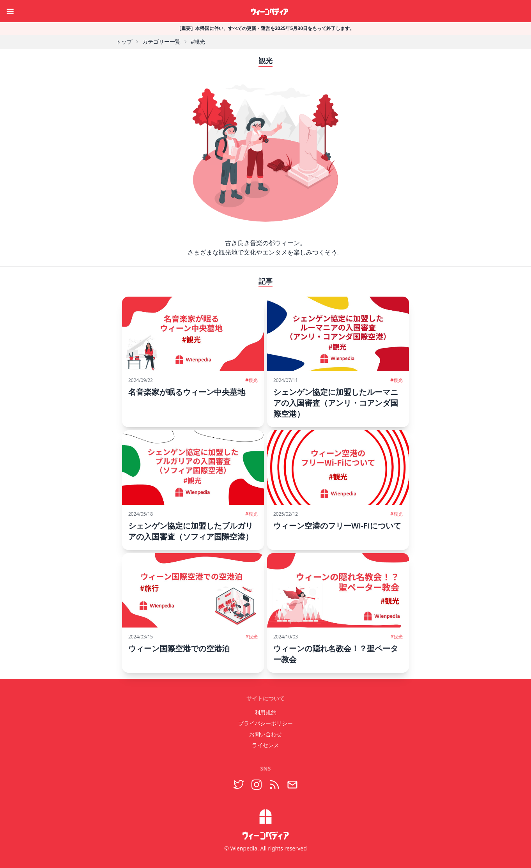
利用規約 (265, 712)
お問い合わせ (265, 734)
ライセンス (265, 745)
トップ (124, 41)
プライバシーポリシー (265, 723)
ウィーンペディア (269, 11)
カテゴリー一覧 (161, 41)
